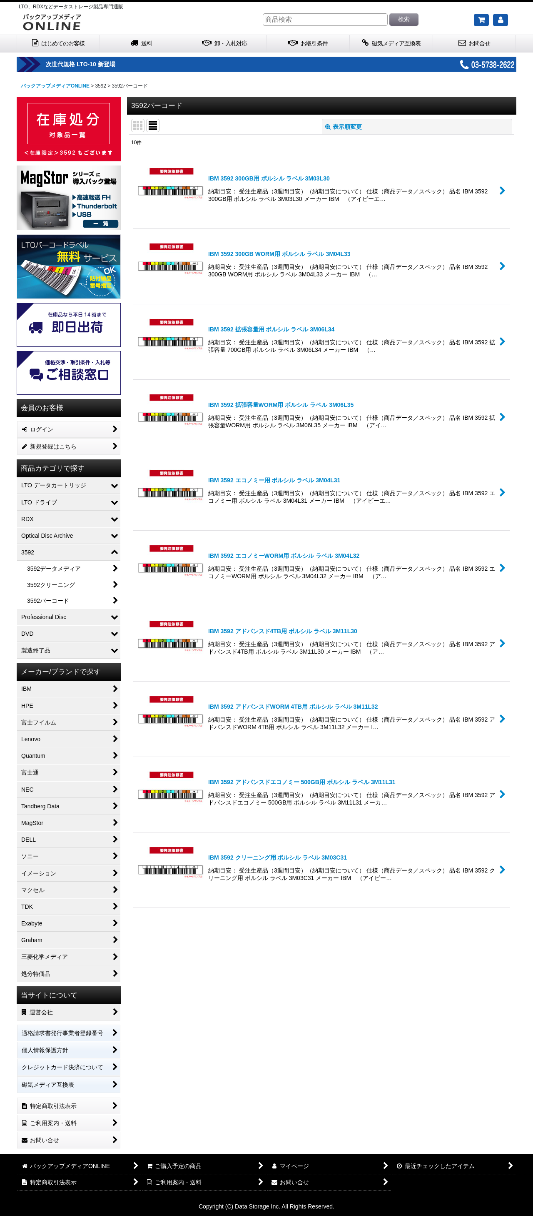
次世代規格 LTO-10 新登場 (107, 64)
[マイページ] (500, 20)
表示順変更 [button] (343, 126)
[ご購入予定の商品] (481, 20)
